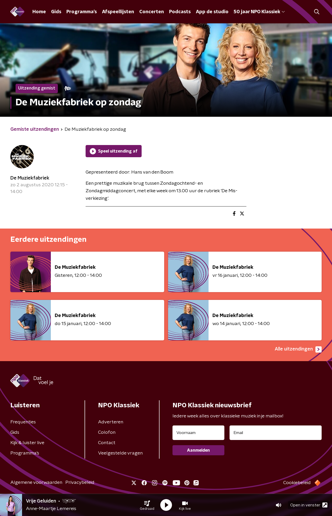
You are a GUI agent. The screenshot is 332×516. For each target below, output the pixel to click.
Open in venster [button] (308, 505)
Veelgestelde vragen (120, 453)
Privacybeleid (79, 482)
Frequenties (23, 422)
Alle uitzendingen (298, 349)
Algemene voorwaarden (36, 482)
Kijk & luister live (27, 443)
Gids (56, 12)
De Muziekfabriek (29, 178)
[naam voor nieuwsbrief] (198, 432)
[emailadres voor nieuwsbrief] (276, 432)
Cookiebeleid (297, 482)
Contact (106, 443)
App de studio (212, 12)
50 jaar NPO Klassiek (259, 12)
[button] (147, 505)
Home (39, 12)
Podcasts (180, 12)
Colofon (106, 432)
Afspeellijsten (118, 12)
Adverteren (110, 422)
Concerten (151, 12)
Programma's (81, 12)
